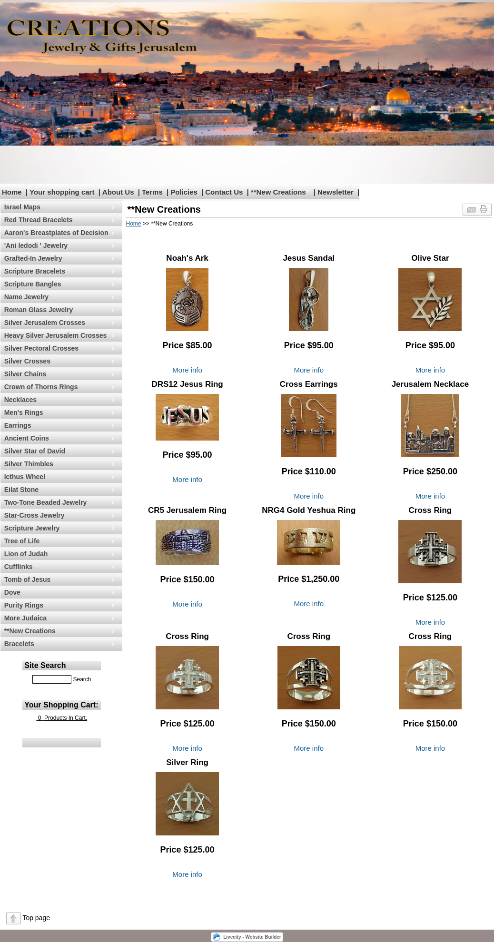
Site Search (45, 665)
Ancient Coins (26, 438)
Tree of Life (22, 541)
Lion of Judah (26, 554)
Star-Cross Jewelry (34, 515)
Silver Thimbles (28, 464)
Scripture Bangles (32, 284)
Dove (12, 592)
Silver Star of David (34, 451)
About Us (118, 192)
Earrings (17, 425)
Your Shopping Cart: (61, 705)
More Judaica (25, 618)
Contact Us (224, 192)
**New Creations (278, 192)
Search (82, 679)
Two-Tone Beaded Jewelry (45, 502)
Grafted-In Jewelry (33, 258)
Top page (36, 918)
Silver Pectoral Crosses (41, 348)
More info (187, 370)
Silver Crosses (27, 361)
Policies (184, 192)
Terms (152, 192)
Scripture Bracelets (34, 271)
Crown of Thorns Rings (41, 387)
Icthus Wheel (24, 477)
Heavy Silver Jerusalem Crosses (55, 335)
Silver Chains (25, 374)
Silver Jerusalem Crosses (44, 322)
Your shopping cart (62, 192)
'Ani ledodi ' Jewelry (36, 245)
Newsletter (335, 192)
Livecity (232, 937)
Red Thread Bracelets (38, 220)
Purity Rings (23, 605)
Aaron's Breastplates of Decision (56, 232)
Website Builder (263, 937)
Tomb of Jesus (27, 579)
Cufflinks (18, 566)
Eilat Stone (21, 489)
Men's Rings (23, 412)
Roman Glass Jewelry (38, 310)
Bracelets (19, 644)
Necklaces (20, 399)
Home (12, 192)
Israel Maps (22, 207)
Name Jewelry (26, 297)
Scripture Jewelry (32, 528)
